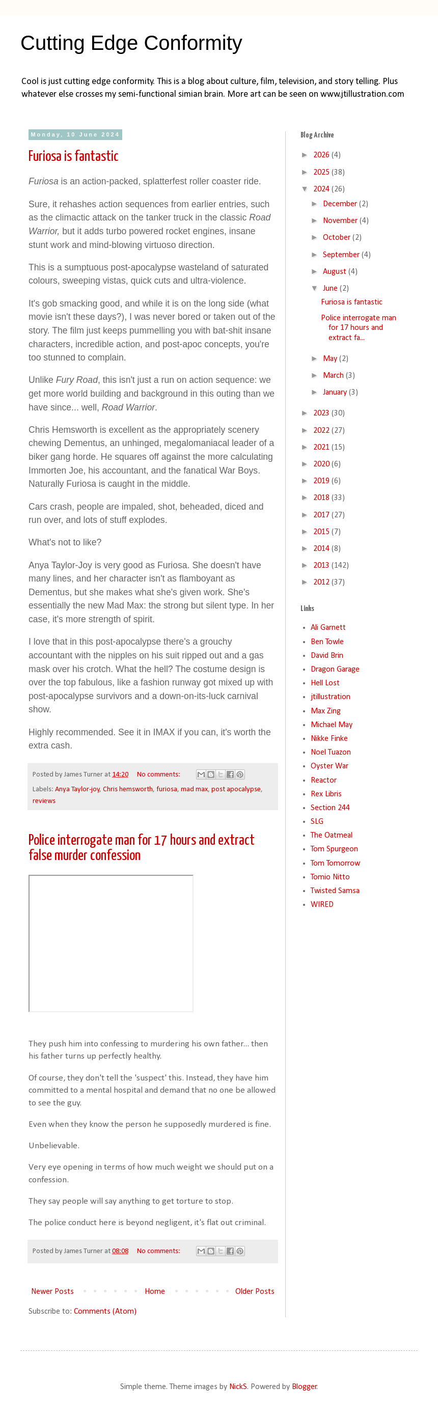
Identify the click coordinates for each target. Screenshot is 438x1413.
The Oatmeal (331, 836)
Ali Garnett (328, 628)
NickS (238, 1387)
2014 (322, 549)
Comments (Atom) (105, 1312)
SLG (317, 822)
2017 (322, 515)
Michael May (331, 725)
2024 (322, 189)
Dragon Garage (335, 670)
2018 (322, 498)
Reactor (324, 781)
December (341, 204)
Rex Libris (326, 794)
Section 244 (330, 808)
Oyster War (329, 766)
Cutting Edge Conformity (131, 43)
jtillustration (330, 697)
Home (155, 1292)
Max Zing (326, 711)
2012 (322, 582)
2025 (322, 173)
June (331, 289)
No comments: (159, 775)
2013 (322, 566)
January (336, 393)
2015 (322, 532)
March (334, 376)
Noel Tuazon (331, 753)
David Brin (327, 656)
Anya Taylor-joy (77, 789)
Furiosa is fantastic (74, 157)
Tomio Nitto (330, 877)
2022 (322, 431)
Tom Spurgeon (334, 849)
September (342, 255)
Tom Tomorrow (335, 864)
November (341, 221)
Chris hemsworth (128, 789)
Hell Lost (325, 683)
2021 (322, 448)
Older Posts (255, 1292)
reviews (44, 801)
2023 (322, 413)
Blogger (304, 1387)
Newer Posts (52, 1292)
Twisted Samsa (335, 891)
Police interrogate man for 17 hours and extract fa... (358, 328)
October (337, 238)
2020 (322, 464)
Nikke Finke (329, 739)
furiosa (166, 789)
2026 (322, 155)
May (331, 359)
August (335, 272)
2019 (322, 481)
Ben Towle (327, 642)
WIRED (322, 905)
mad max (194, 789)
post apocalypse (236, 789)
